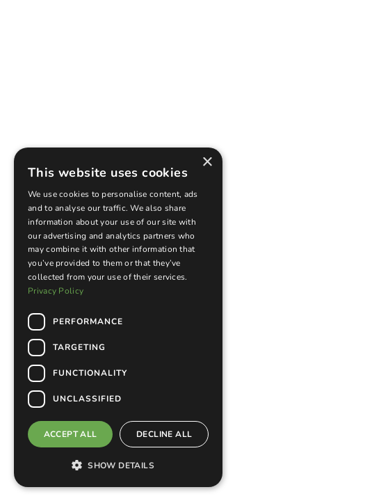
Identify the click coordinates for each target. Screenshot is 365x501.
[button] (118, 464)
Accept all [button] (70, 434)
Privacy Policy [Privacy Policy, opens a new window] (55, 290)
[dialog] (118, 317)
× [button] (207, 162)
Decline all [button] (164, 434)
